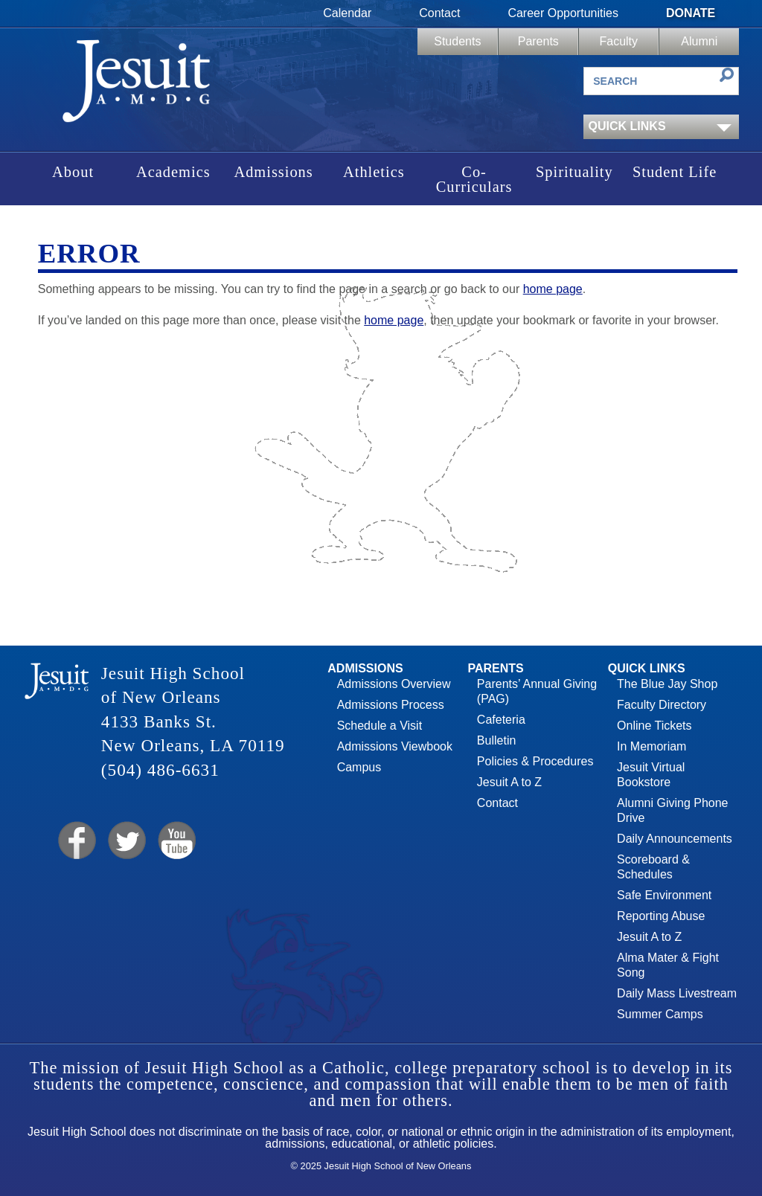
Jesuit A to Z (509, 782)
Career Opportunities (563, 13)
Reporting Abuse (661, 916)
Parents (538, 41)
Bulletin (496, 740)
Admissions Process (390, 704)
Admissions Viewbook (394, 746)
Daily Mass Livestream (677, 993)
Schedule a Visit (379, 725)
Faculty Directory (661, 704)
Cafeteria (501, 719)
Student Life (675, 172)
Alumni (699, 41)
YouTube (176, 840)
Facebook (75, 840)
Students (457, 41)
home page (553, 289)
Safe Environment (664, 895)
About (73, 172)
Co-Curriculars (474, 179)
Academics (173, 172)
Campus (359, 767)
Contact (439, 13)
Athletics (374, 172)
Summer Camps (660, 1014)
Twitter (125, 840)
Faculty (618, 41)
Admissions (273, 172)
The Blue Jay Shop (667, 684)
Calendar (347, 13)
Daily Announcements (674, 838)
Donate (690, 13)
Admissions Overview (394, 684)
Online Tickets (654, 725)
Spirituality (574, 172)
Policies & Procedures (535, 761)
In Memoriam (651, 746)
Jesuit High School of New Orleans (137, 86)
